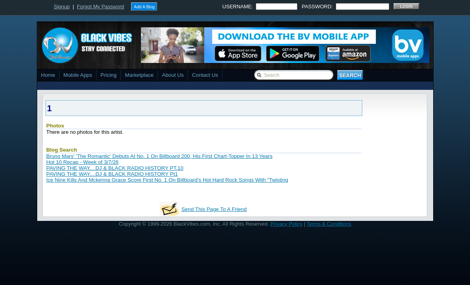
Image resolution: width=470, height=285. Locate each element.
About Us (173, 75)
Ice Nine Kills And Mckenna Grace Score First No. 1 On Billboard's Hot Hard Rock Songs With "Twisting (167, 180)
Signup (62, 7)
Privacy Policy (286, 224)
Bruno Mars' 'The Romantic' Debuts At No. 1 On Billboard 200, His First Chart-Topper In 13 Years (159, 156)
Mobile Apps (77, 75)
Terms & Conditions (328, 224)
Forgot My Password (100, 7)
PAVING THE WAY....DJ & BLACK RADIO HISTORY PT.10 (114, 168)
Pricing (109, 75)
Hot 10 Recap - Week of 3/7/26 (82, 162)
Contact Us (205, 75)
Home (48, 75)
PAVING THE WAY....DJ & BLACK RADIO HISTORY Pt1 (112, 174)
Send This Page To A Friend (214, 209)
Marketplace (139, 75)
